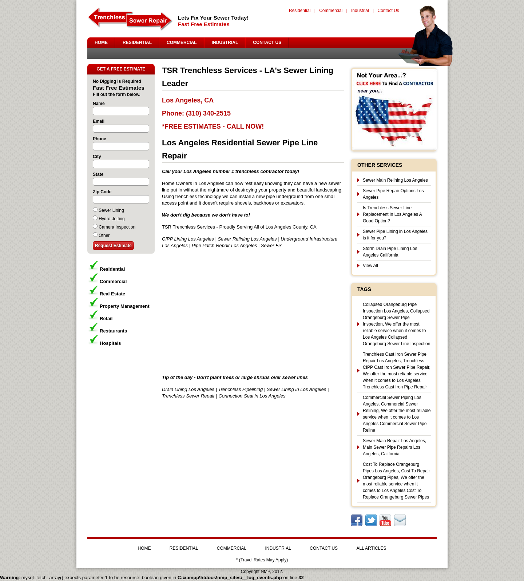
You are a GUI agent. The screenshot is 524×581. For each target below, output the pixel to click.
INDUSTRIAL (225, 42)
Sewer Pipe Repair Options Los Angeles (393, 194)
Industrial (360, 10)
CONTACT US (267, 42)
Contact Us (388, 10)
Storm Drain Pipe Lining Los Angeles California (390, 252)
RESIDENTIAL (137, 42)
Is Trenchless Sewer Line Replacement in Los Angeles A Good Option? (392, 214)
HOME (101, 42)
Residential (299, 10)
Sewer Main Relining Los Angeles (395, 180)
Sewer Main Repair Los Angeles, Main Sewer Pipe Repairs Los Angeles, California (394, 447)
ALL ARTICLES (371, 548)
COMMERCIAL (182, 42)
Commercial (330, 10)
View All (370, 265)
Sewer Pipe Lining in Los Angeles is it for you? (395, 235)
